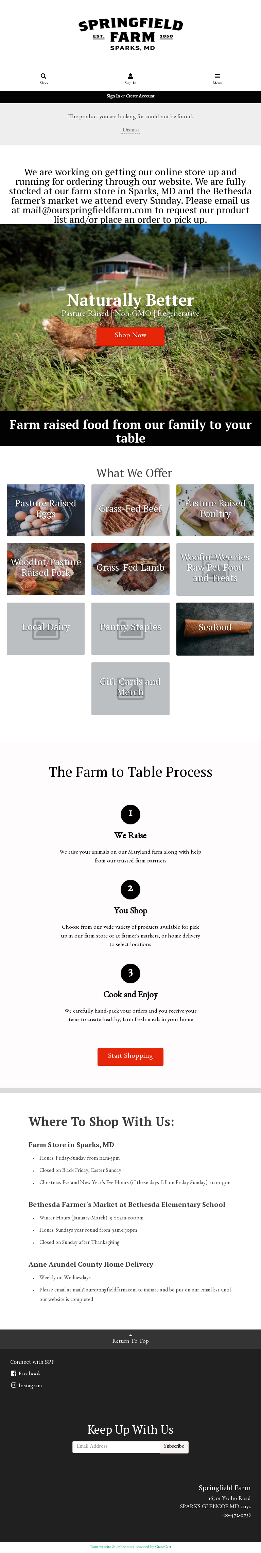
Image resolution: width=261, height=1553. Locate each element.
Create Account (140, 96)
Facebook (25, 1373)
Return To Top (130, 1338)
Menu (218, 79)
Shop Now (130, 336)
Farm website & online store (112, 1547)
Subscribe (174, 1447)
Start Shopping (130, 1056)
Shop (44, 79)
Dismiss (130, 130)
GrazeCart (163, 1547)
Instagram (26, 1385)
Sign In (131, 79)
